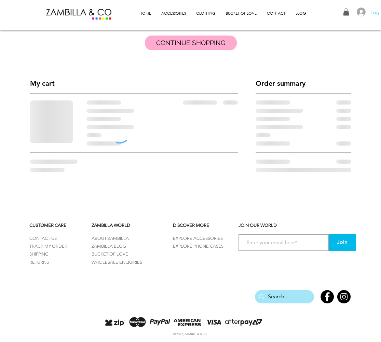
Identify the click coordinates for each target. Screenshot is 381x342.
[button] (346, 12)
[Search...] (284, 296)
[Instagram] (344, 296)
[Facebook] (327, 296)
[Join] (342, 242)
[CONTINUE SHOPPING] (191, 43)
